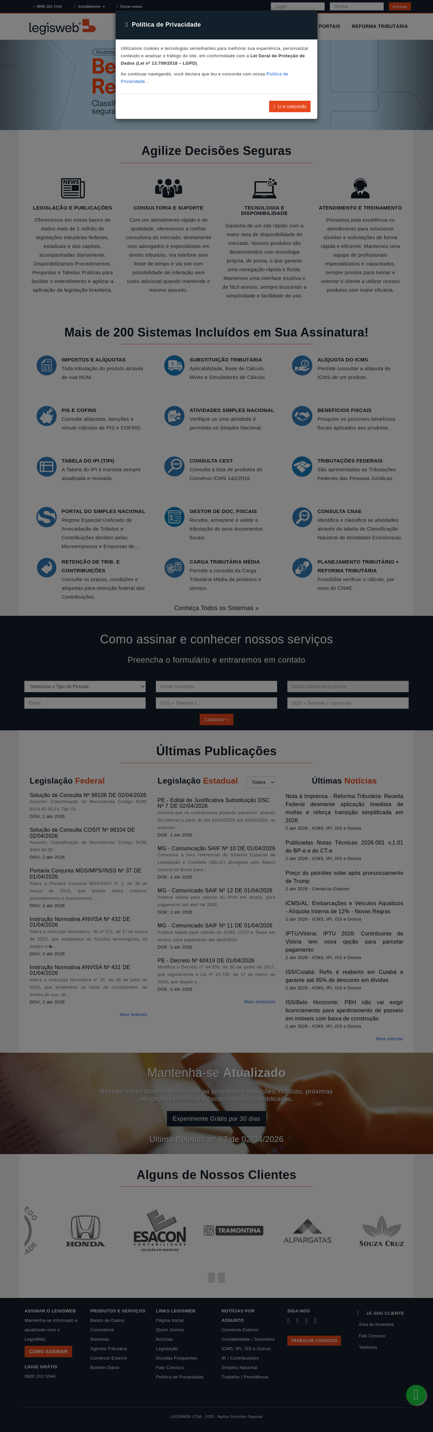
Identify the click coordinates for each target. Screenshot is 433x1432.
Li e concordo (289, 106)
